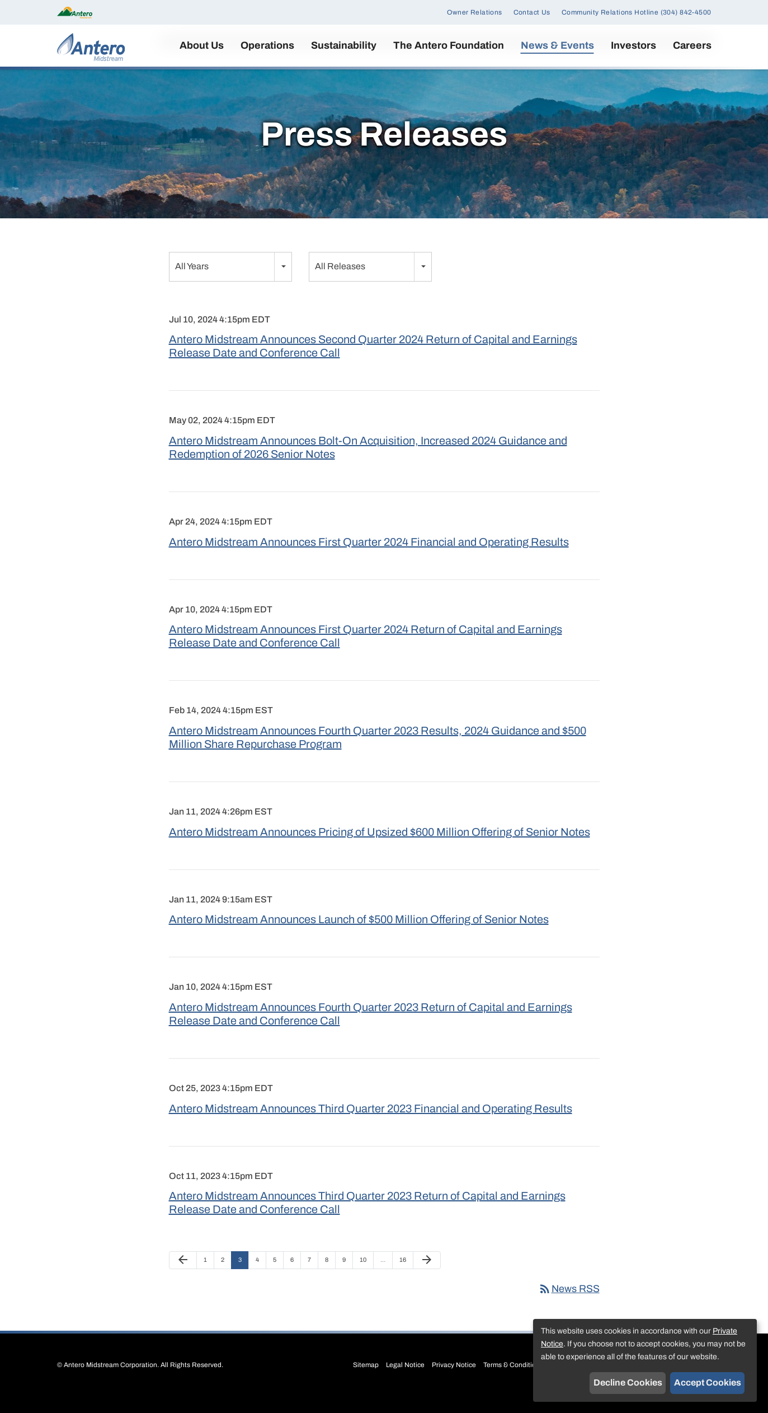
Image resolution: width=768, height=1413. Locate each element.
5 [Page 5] (278, 1277)
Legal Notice (405, 1378)
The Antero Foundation (448, 45)
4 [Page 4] (260, 1277)
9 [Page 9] (347, 1277)
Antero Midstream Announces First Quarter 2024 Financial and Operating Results (369, 556)
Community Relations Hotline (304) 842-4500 (637, 12)
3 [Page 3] (243, 1277)
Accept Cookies (707, 1382)
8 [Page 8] (330, 1277)
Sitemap (366, 1378)
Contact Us (531, 12)
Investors (633, 45)
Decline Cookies (627, 1382)
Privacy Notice (454, 1378)
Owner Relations (474, 12)
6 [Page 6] (295, 1277)
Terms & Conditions (513, 1378)
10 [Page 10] (366, 1277)
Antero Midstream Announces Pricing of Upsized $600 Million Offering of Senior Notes (379, 846)
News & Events (557, 45)
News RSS (569, 1302)
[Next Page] (427, 1275)
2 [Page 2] (226, 1277)
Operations (267, 45)
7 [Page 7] (312, 1277)
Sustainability (343, 45)
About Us (202, 45)
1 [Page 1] (208, 1277)
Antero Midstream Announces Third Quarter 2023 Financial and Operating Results (370, 1122)
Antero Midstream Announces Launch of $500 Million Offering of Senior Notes (359, 934)
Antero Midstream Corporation (110, 1379)
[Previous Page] (183, 1275)
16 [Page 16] (406, 1277)
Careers (692, 45)
